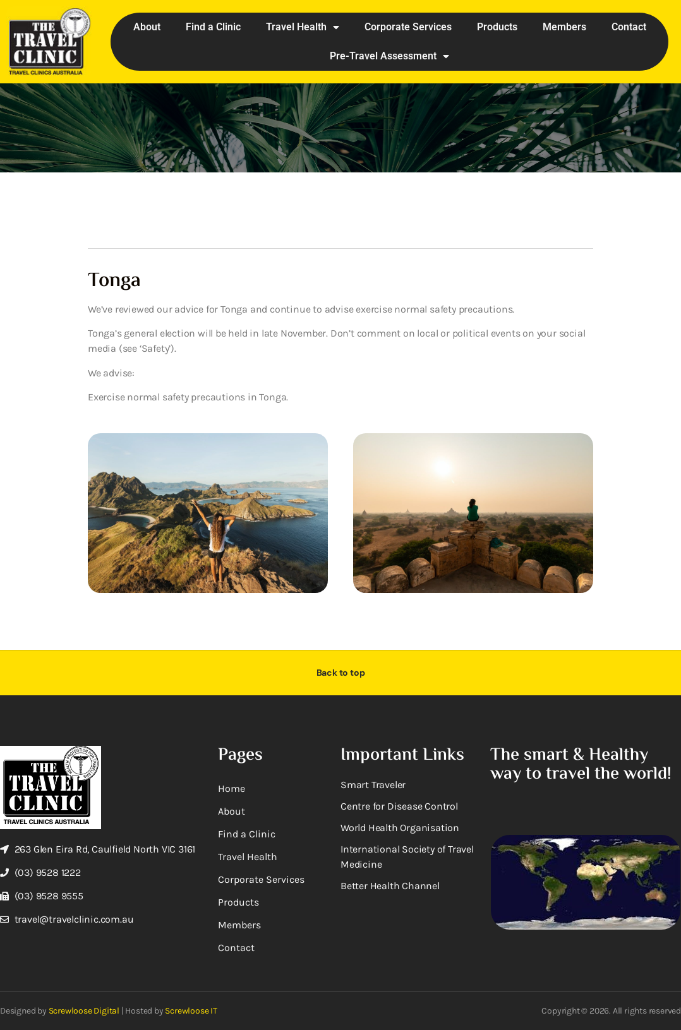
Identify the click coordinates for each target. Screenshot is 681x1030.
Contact (629, 27)
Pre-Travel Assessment (389, 56)
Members (564, 27)
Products (497, 27)
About (146, 27)
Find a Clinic (213, 27)
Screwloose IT (191, 1010)
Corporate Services (408, 27)
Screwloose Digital (84, 1010)
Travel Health (302, 27)
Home (231, 788)
